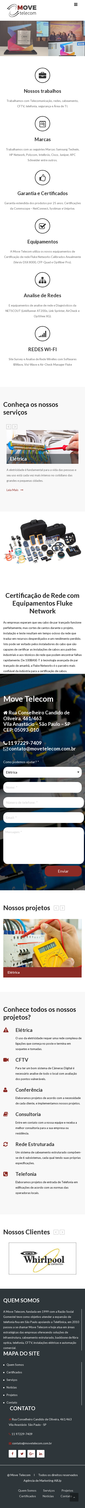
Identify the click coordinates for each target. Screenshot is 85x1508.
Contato (12, 1402)
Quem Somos (15, 1364)
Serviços (12, 1380)
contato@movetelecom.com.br (32, 1443)
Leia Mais (15, 490)
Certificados (14, 1372)
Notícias (12, 1387)
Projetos (12, 1395)
